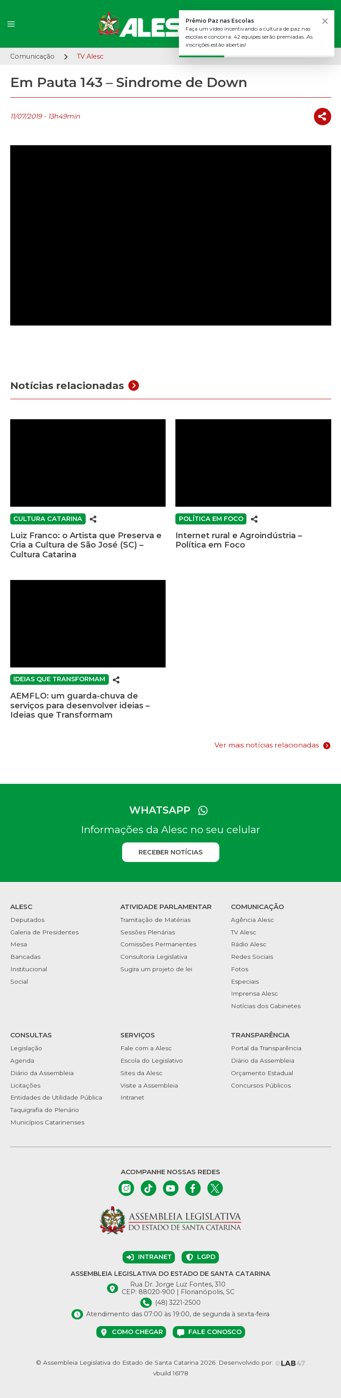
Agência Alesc (252, 919)
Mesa (18, 944)
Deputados (27, 919)
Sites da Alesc (141, 1072)
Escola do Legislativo (151, 1060)
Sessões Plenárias (147, 932)
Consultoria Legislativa (153, 956)
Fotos (239, 969)
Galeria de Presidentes (44, 932)
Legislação (26, 1048)
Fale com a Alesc (146, 1048)
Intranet (132, 1097)
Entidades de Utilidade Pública (56, 1097)
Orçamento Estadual (262, 1072)
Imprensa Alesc (254, 993)
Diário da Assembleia (42, 1072)
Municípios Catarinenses (47, 1122)
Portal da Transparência (266, 1048)
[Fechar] (325, 21)
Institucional (28, 969)
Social (19, 981)
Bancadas (25, 956)
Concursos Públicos (261, 1085)
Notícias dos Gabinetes (266, 1005)
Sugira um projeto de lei (156, 969)
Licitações (25, 1085)
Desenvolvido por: (261, 1362)
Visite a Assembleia (149, 1085)
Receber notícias (170, 852)
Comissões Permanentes (158, 944)
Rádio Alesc (248, 944)
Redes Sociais (252, 956)
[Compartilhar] (322, 116)
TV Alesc (243, 932)
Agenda (22, 1060)
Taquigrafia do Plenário (44, 1109)
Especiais (245, 981)
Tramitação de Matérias (155, 919)
